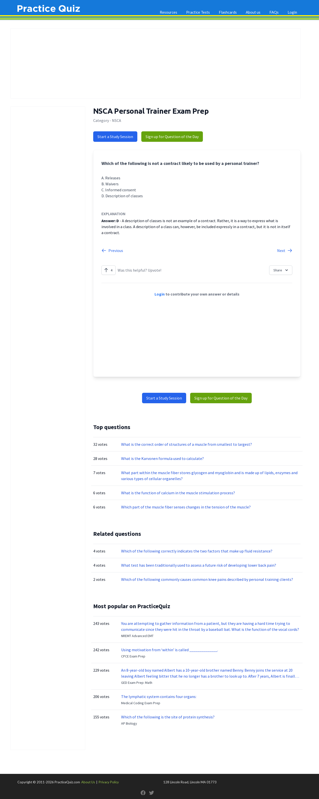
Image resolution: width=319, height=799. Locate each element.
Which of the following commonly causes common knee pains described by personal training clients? (207, 579)
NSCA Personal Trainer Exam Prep (151, 111)
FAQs (274, 12)
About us (253, 12)
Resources (168, 12)
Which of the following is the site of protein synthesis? (168, 716)
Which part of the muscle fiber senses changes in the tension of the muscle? (186, 506)
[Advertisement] (155, 63)
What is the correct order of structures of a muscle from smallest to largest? (186, 444)
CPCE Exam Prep (133, 656)
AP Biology (129, 723)
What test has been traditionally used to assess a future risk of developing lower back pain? (198, 565)
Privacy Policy (109, 782)
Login (292, 12)
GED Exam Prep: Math (136, 682)
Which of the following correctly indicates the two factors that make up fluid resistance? (196, 551)
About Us (88, 782)
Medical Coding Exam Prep (140, 703)
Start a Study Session (115, 136)
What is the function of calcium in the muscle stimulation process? (178, 492)
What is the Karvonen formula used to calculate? (162, 458)
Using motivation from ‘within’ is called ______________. (169, 649)
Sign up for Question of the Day (172, 136)
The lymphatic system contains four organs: (158, 696)
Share (281, 270)
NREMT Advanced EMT (137, 636)
